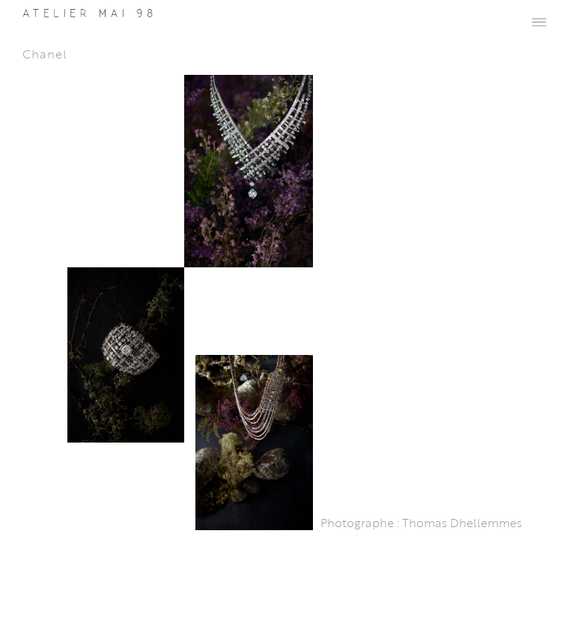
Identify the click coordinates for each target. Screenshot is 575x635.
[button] (539, 21)
